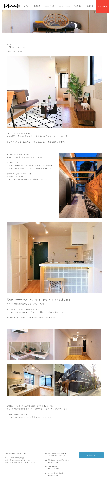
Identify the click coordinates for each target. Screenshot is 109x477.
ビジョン (27, 6)
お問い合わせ (91, 455)
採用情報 (90, 6)
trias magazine (64, 6)
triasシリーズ (49, 6)
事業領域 (37, 6)
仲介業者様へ (78, 6)
